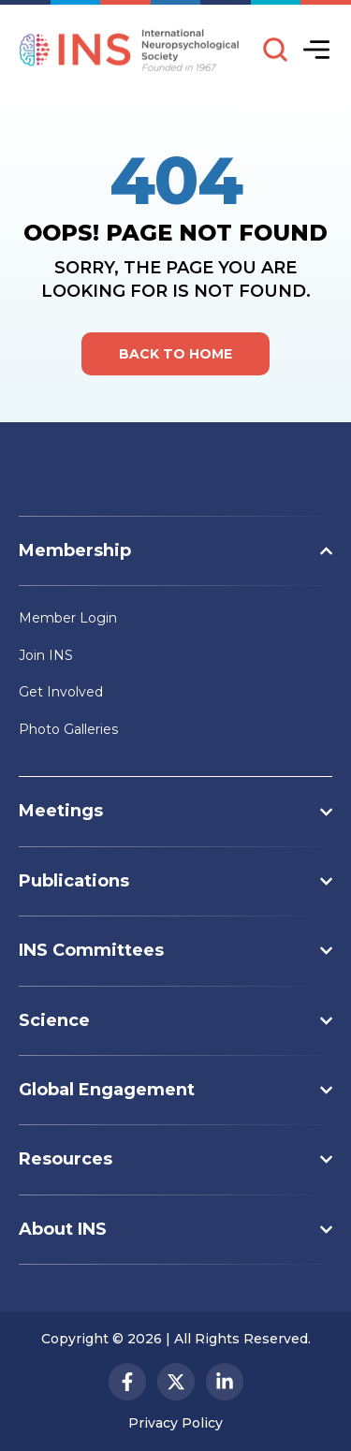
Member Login (68, 617)
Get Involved (61, 691)
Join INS (46, 655)
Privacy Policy (175, 1422)
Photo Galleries (68, 729)
